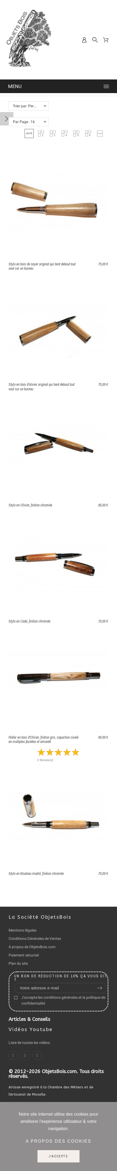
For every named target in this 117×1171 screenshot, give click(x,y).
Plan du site (18, 963)
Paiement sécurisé (24, 955)
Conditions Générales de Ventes (35, 938)
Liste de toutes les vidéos (29, 1042)
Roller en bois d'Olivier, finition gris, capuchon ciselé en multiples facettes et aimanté (43, 739)
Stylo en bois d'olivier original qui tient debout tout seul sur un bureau (41, 386)
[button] (29, 133)
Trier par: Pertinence (29, 106)
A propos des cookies (58, 1141)
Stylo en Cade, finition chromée (29, 621)
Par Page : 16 (24, 122)
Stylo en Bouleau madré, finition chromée (36, 873)
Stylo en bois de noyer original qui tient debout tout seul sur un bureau (42, 266)
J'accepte (58, 1156)
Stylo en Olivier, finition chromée (30, 505)
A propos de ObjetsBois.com (32, 947)
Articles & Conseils (29, 1019)
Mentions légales (22, 930)
